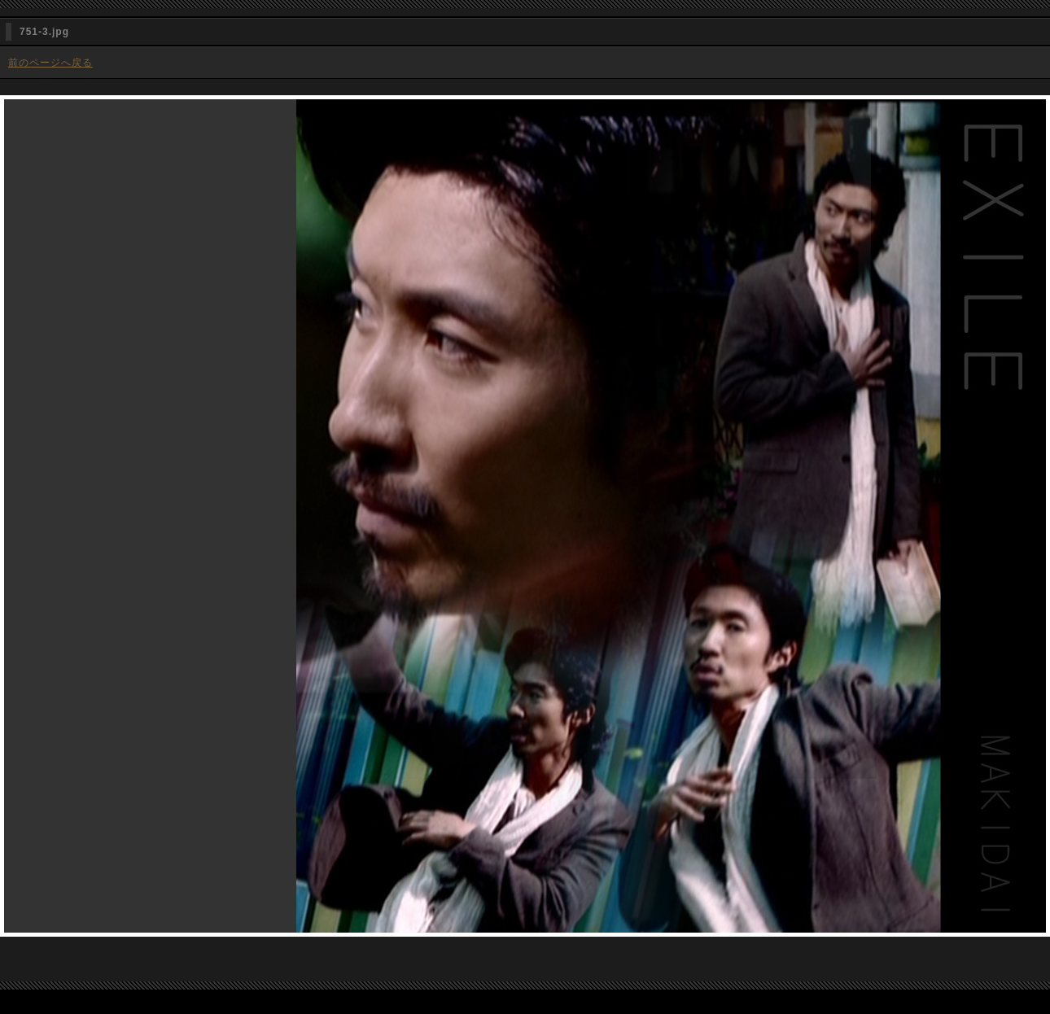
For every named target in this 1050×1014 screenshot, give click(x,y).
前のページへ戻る (50, 62)
